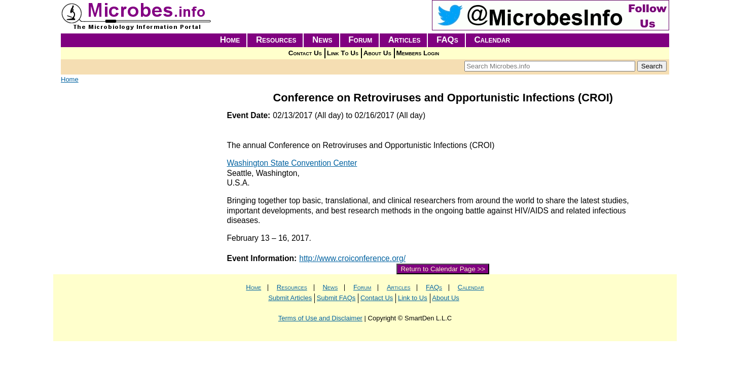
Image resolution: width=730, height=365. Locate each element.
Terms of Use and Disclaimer (320, 318)
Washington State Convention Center (292, 163)
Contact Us (305, 53)
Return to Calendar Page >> (442, 269)
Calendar (492, 40)
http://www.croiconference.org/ (352, 258)
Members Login (418, 53)
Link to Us (412, 298)
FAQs (447, 40)
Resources (276, 40)
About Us (377, 53)
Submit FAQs (336, 298)
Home (230, 40)
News (322, 40)
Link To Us (342, 53)
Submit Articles (290, 298)
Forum (360, 40)
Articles (404, 40)
